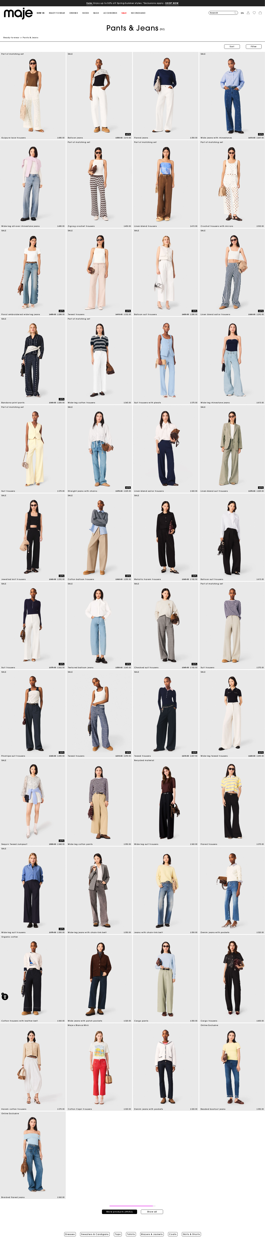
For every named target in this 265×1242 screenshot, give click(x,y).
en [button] (242, 13)
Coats (173, 1234)
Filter (254, 46)
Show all (152, 1211)
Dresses (70, 1234)
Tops (118, 1234)
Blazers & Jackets (152, 1234)
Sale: (89, 3)
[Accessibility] (5, 997)
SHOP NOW (171, 3)
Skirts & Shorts (191, 1234)
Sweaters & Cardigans (95, 1234)
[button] (43, 13)
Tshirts (131, 1234)
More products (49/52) (119, 1211)
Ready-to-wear (11, 37)
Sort (232, 46)
